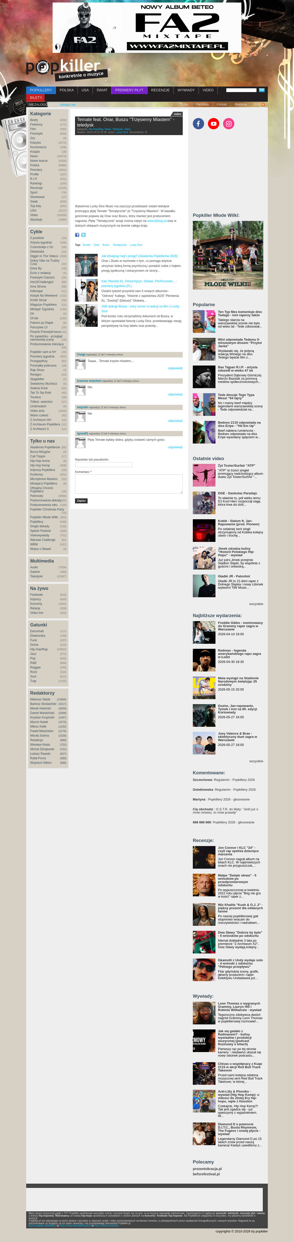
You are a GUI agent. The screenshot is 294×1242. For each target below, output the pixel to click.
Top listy (35, 206)
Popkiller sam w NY (43, 352)
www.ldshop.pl (157, 221)
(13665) (61, 699)
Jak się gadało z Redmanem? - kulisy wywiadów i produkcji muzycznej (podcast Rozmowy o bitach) (235, 1037)
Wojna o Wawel (40, 549)
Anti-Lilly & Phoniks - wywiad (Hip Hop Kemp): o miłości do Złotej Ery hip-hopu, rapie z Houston (238, 1096)
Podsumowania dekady (45, 500)
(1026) (62, 735)
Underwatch (38, 406)
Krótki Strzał (38, 300)
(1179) (62, 731)
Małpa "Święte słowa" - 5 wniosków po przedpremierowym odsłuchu (237, 880)
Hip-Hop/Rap (39, 649)
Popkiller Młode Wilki (44, 517)
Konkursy (36, 474)
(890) (63, 740)
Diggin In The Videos (44, 256)
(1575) (62, 722)
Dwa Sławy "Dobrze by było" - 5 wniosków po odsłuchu (240, 934)
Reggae (35, 667)
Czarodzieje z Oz (41, 247)
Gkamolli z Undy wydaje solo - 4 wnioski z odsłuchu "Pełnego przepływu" (240, 963)
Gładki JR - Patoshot (234, 576)
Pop (32, 658)
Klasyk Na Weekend (43, 295)
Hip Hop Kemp (40, 465)
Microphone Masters (44, 479)
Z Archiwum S (39, 429)
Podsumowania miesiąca (47, 344)
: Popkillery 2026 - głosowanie (221, 799)
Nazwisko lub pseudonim (91, 459)
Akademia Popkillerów (45, 447)
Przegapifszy (39, 361)
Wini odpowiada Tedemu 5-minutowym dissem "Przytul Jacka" (240, 343)
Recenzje (36, 188)
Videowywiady (39, 535)
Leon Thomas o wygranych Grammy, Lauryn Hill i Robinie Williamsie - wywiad (240, 1006)
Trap (33, 681)
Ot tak (34, 318)
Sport (34, 192)
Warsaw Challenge (42, 540)
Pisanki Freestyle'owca (45, 332)
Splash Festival (40, 531)
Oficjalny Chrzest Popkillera (41, 489)
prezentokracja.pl (207, 1169)
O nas (184, 104)
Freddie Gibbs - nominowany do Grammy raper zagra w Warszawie (240, 626)
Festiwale (36, 594)
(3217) (62, 703)
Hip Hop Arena (40, 461)
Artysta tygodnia (41, 242)
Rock (33, 672)
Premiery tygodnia (42, 356)
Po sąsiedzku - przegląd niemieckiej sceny (46, 338)
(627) (63, 753)
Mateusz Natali (40, 699)
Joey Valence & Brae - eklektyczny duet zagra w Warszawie (237, 737)
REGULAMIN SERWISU (42, 1225)
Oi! (32, 313)
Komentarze (38, 147)
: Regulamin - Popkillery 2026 (224, 780)
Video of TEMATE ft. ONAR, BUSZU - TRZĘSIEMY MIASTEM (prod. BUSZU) (129, 171)
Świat (34, 201)
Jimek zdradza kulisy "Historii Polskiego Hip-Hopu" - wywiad (236, 552)
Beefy (34, 120)
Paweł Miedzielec (42, 731)
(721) (63, 749)
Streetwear (37, 197)
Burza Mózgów (40, 452)
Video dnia (37, 411)
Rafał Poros (38, 758)
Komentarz (83, 472)
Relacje (35, 608)
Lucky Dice (122, 132)
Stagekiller (37, 379)
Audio (34, 567)
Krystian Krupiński (42, 717)
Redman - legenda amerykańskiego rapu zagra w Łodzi (239, 654)
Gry (32, 138)
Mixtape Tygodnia (42, 309)
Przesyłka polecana (43, 365)
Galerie (35, 572)
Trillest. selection (41, 402)
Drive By (36, 268)
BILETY (36, 98)
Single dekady (39, 526)
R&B (33, 663)
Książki (35, 151)
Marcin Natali (39, 722)
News (34, 156)
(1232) (62, 726)
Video (34, 215)
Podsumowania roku (44, 505)
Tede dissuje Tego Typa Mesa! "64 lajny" (236, 396)
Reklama (241, 104)
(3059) (62, 708)
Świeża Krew (39, 388)
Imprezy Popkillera (42, 470)
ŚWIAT (102, 90)
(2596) (62, 712)
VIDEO (208, 90)
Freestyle (36, 133)
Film (33, 129)
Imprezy (35, 599)
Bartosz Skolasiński (43, 704)
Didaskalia (37, 251)
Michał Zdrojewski (42, 749)
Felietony (36, 124)
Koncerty (36, 604)
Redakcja (36, 740)
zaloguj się (68, 104)
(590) (63, 758)
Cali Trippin (37, 456)
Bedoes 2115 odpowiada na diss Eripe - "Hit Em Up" (239, 424)
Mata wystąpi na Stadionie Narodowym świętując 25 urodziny (238, 681)
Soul (33, 676)
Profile (34, 174)
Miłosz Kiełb (38, 726)
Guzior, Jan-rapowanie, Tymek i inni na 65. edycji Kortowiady (237, 709)
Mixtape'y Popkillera (43, 483)
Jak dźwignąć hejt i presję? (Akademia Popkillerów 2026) (139, 256)
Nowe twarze (39, 161)
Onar (96, 245)
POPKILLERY (41, 90)
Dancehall (37, 631)
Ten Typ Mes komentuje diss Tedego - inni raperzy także (240, 313)
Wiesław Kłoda (40, 744)
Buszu (106, 245)
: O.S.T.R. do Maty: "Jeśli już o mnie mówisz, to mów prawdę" (225, 810)
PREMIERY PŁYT (129, 90)
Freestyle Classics (42, 277)
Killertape (36, 291)
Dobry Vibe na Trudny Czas (44, 262)
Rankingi (36, 183)
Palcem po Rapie (41, 323)
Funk (33, 640)
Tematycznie (120, 245)
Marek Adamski (40, 708)
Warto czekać (39, 415)
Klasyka (35, 142)
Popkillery (36, 522)
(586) (63, 762)
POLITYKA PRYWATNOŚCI (75, 1225)
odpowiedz (175, 368)
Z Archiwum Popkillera (45, 424)
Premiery (36, 170)
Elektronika (37, 635)
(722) (63, 744)
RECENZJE (160, 90)
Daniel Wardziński (42, 713)
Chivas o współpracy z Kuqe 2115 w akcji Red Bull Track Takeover (240, 1067)
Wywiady (36, 219)
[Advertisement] (134, 339)
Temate (86, 245)
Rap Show (37, 370)
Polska (34, 165)
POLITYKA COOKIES (106, 1225)
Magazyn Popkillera (43, 304)
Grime (34, 645)
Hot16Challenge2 (42, 282)
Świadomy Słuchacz (43, 383)
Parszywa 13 (39, 327)
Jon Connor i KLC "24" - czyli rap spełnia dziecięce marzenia (238, 851)
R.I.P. (33, 179)
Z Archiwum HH (40, 420)
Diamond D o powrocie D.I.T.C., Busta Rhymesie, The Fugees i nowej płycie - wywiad (239, 1129)
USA (85, 90)
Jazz (33, 654)
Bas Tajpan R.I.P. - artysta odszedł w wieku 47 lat (238, 368)
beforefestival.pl (206, 1174)
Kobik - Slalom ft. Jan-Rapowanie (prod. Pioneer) (239, 522)
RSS (257, 104)
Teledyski (36, 576)
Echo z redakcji (40, 273)
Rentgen (36, 374)
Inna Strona (38, 286)
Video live (36, 613)
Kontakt (222, 104)
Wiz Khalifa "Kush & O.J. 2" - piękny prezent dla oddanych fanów (240, 908)
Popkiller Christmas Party (47, 509)
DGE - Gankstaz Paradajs (237, 493)
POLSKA (67, 90)
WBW (34, 544)
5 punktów (37, 238)
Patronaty (202, 104)
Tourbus (35, 397)
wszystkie (256, 604)
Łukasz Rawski (40, 753)
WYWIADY (186, 90)
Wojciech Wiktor (41, 763)
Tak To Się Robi (40, 392)
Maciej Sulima (39, 735)
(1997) (62, 717)
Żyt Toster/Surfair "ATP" (236, 465)
